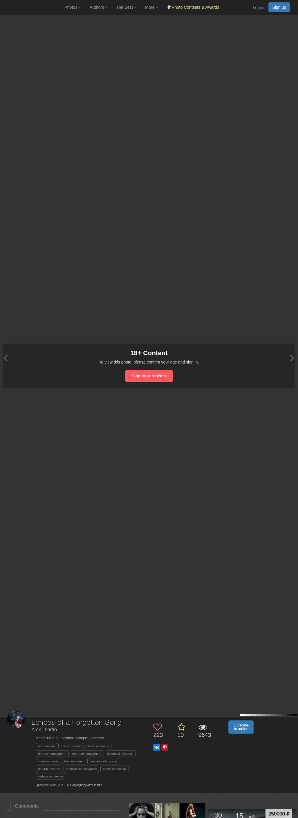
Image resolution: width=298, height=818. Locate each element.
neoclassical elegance (81, 768)
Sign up (279, 7)
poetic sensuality (114, 768)
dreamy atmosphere (52, 753)
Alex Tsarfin (44, 730)
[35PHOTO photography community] (31, 7)
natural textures (49, 768)
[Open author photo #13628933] (167, 816)
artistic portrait (71, 746)
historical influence (120, 753)
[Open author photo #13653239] (141, 816)
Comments (27, 806)
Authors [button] (99, 7)
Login (258, 8)
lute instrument (74, 761)
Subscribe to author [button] (241, 727)
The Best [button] (126, 7)
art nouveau (46, 746)
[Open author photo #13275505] (192, 816)
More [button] (151, 7)
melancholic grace (104, 761)
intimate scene (48, 761)
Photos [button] (72, 7)
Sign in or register (149, 376)
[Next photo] (292, 357)
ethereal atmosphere (87, 753)
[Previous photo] (5, 357)
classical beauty (97, 746)
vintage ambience (50, 776)
